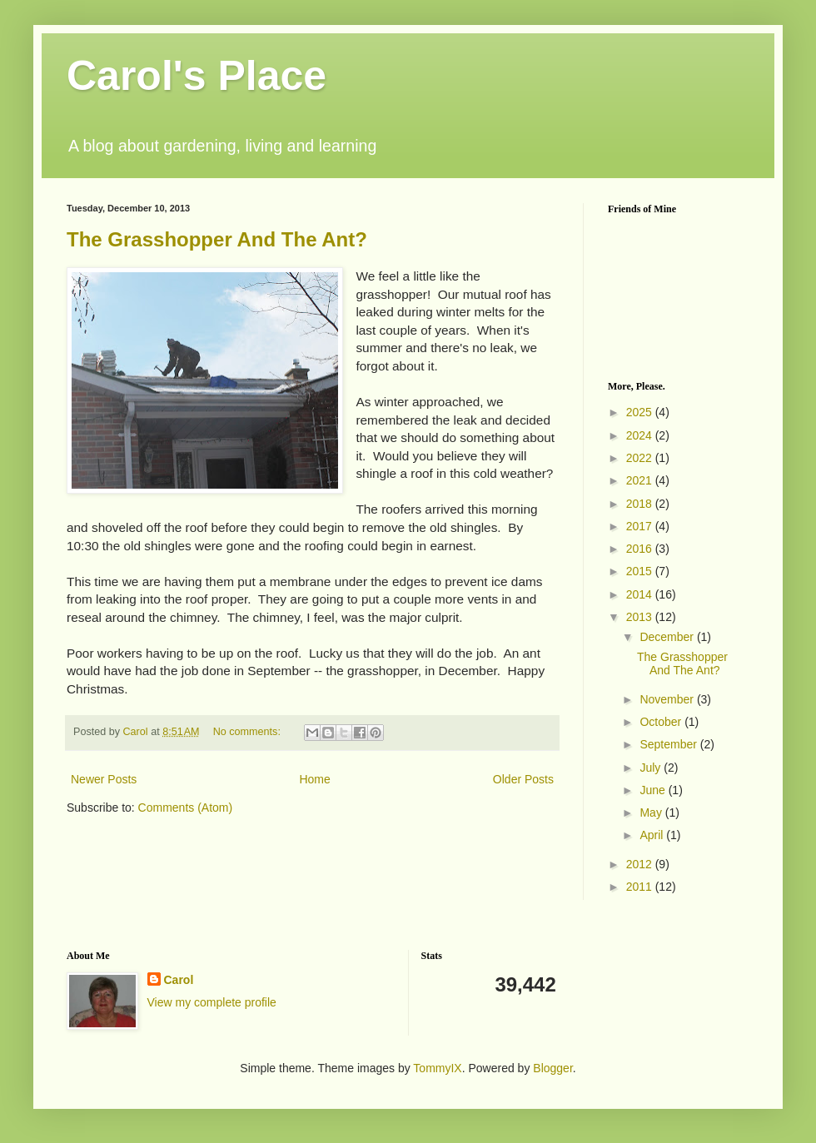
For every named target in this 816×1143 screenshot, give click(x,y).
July (651, 767)
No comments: (248, 732)
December (667, 637)
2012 (640, 864)
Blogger (552, 1068)
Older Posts (523, 779)
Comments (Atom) (185, 807)
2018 (640, 503)
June (653, 790)
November (667, 699)
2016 (640, 548)
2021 (640, 480)
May (651, 812)
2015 (640, 571)
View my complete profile (211, 1002)
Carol (179, 979)
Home (314, 779)
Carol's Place (196, 75)
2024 (640, 435)
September (669, 744)
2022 (640, 458)
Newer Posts (104, 779)
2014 (640, 594)
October (661, 721)
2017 (640, 526)
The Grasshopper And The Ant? (217, 239)
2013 (640, 617)
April (652, 835)
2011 (640, 886)
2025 (640, 412)
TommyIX (437, 1068)
